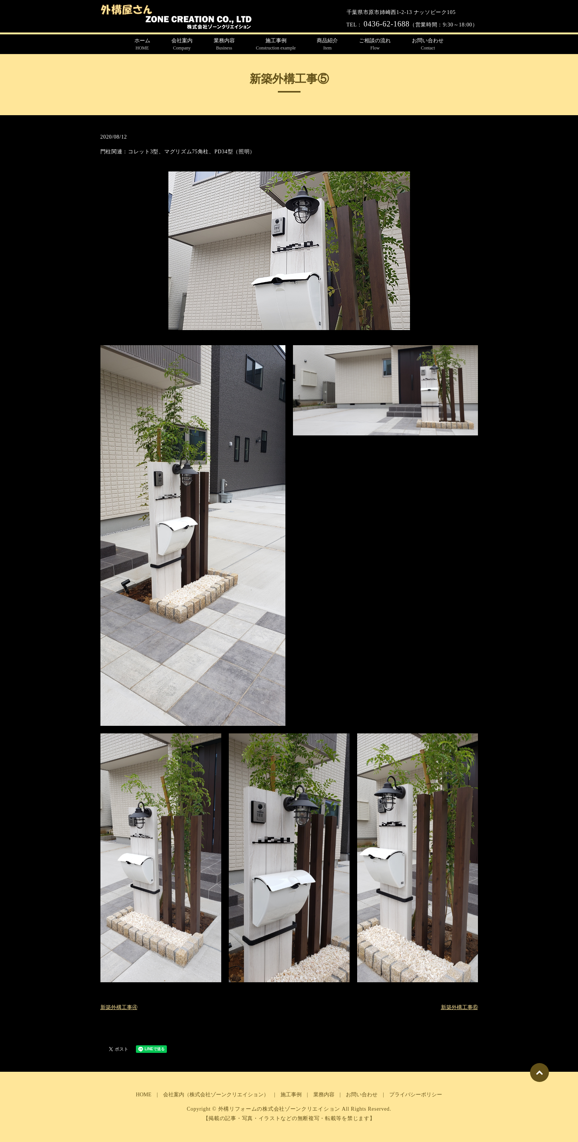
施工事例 (276, 44)
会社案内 (182, 44)
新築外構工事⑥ (459, 1007)
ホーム (142, 44)
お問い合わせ (428, 44)
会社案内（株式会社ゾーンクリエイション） (216, 1094)
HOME (143, 1094)
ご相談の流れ (375, 44)
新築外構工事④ (118, 1007)
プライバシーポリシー (415, 1094)
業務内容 (224, 44)
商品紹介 (327, 44)
